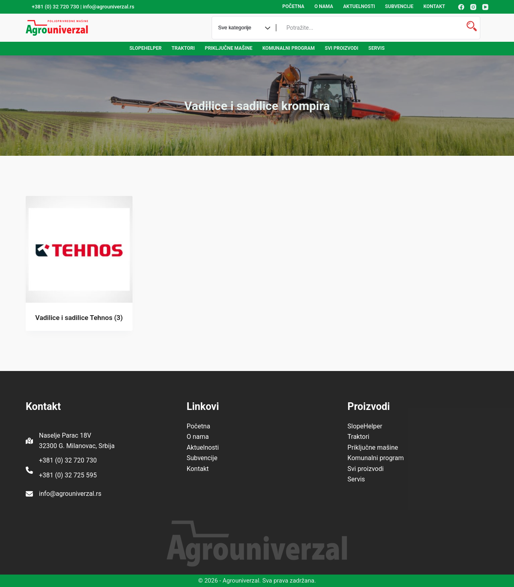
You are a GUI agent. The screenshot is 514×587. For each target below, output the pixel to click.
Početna (293, 6)
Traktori (183, 48)
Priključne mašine (229, 48)
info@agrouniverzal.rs (70, 493)
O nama (323, 6)
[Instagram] (473, 7)
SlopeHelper (145, 48)
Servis (376, 48)
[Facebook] (461, 7)
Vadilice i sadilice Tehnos (79, 318)
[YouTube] (485, 7)
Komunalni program (288, 48)
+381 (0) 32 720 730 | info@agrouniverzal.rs (83, 7)
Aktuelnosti (359, 6)
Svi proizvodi (342, 48)
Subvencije (399, 6)
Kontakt (434, 6)
